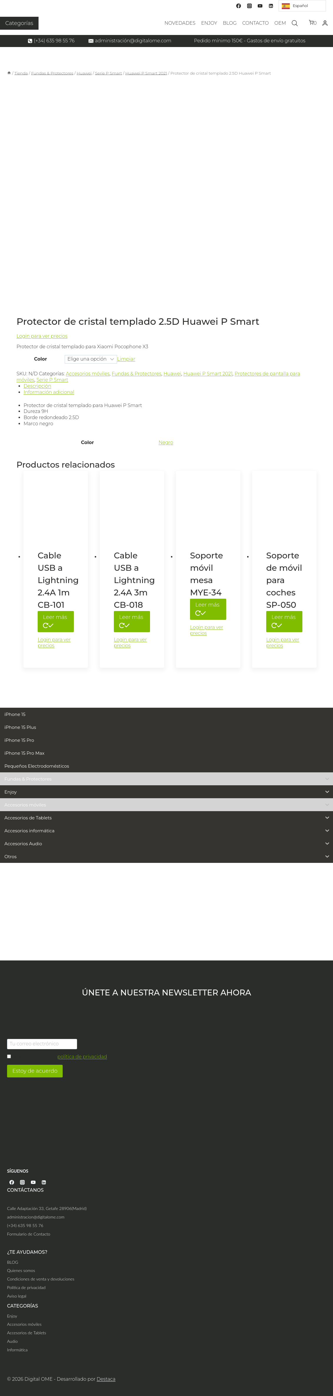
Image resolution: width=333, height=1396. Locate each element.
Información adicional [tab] (49, 392)
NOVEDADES (180, 23)
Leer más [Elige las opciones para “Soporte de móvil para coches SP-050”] (284, 620)
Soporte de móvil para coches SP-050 (284, 580)
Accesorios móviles (88, 373)
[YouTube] (260, 6)
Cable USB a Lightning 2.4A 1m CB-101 (58, 580)
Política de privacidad (26, 1287)
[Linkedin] (271, 6)
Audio (12, 1341)
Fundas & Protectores (136, 373)
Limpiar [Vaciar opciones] (126, 359)
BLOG (230, 23)
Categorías (19, 23)
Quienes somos (21, 1270)
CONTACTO (255, 23)
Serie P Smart (52, 380)
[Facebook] (238, 6)
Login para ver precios (41, 336)
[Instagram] (249, 6)
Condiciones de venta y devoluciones (40, 1278)
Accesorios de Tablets (26, 1332)
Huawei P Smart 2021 (207, 373)
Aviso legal (16, 1295)
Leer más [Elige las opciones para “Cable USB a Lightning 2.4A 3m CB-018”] (131, 620)
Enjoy (12, 1315)
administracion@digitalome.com (35, 1216)
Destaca (106, 1379)
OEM (280, 23)
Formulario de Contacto (28, 1233)
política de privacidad (82, 1056)
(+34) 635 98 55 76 (25, 1225)
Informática (17, 1349)
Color (40, 359)
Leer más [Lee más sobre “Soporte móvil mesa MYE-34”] (207, 608)
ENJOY (209, 23)
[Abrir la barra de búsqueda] (295, 23)
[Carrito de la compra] (313, 23)
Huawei (172, 373)
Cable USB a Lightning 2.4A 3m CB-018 (134, 580)
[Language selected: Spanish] (302, 5)
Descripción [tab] (37, 386)
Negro (166, 442)
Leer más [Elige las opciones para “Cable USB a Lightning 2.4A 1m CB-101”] (55, 620)
